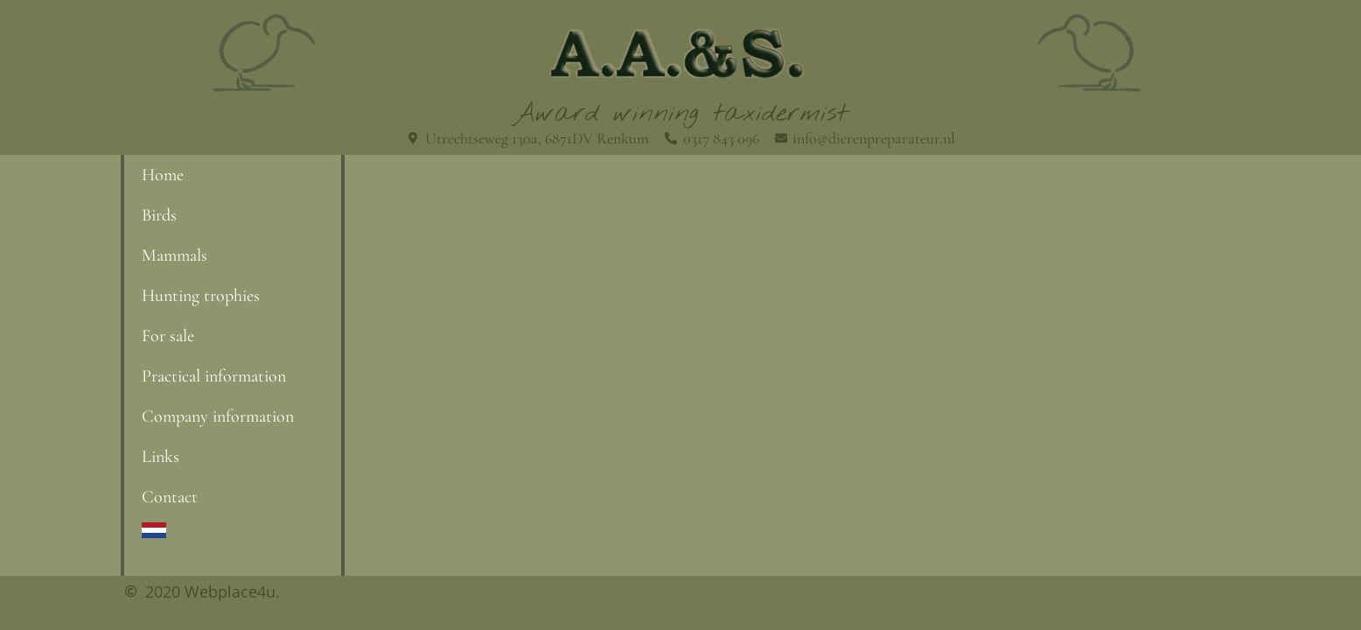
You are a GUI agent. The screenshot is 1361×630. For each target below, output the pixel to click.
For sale (168, 336)
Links (160, 456)
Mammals (174, 255)
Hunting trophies (201, 295)
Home (163, 175)
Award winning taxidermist (680, 113)
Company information (218, 416)
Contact (170, 497)
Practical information (214, 376)
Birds (159, 215)
